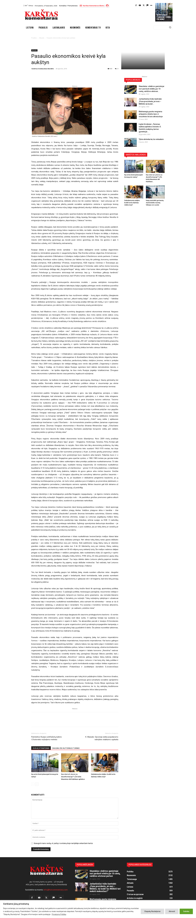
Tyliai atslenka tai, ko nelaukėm (151, 139)
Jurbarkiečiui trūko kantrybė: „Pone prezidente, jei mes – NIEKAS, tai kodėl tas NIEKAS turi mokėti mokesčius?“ (105, 887)
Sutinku (186, 911)
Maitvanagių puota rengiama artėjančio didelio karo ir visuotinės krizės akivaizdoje (151, 114)
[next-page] (36, 784)
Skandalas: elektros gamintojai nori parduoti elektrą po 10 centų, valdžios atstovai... (151, 88)
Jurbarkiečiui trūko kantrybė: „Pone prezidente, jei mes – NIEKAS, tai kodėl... (150, 101)
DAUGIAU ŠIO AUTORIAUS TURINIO (66, 748)
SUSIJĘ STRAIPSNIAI (41, 748)
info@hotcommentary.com (56, 890)
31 (117, 69)
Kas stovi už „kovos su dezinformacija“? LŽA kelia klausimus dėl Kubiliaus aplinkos (73, 776)
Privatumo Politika (59, 914)
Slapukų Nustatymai (152, 911)
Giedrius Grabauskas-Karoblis (43, 69)
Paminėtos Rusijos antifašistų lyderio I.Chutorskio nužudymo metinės (46, 738)
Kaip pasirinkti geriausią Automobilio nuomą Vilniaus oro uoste (155, 202)
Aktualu (41, 38)
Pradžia (34, 38)
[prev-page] (32, 784)
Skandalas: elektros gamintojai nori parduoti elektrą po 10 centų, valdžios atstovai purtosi (105, 873)
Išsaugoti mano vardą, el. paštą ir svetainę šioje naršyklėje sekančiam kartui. (63, 843)
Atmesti (172, 911)
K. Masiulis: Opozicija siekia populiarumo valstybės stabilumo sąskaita (101, 738)
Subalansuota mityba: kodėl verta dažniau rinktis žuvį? (132, 202)
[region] (98, 909)
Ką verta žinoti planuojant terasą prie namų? (163, 17)
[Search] (170, 27)
